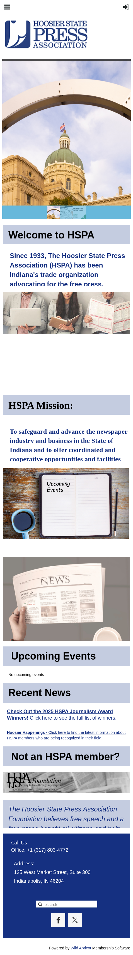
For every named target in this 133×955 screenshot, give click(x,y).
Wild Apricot (81, 948)
